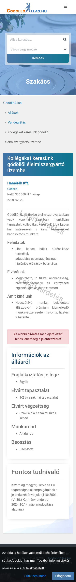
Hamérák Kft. (18, 183)
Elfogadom (63, 576)
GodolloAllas (12, 103)
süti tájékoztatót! (32, 568)
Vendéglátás (17, 122)
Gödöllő (12, 189)
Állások (13, 113)
